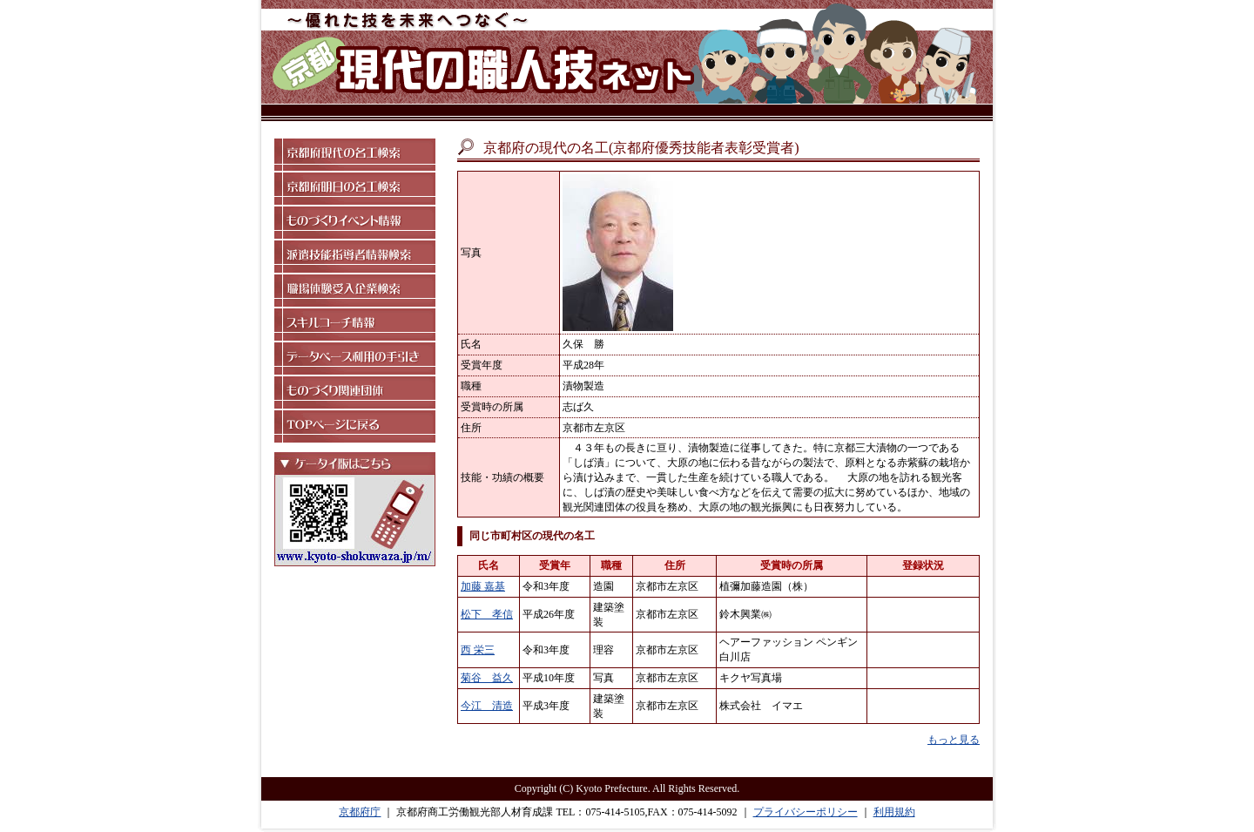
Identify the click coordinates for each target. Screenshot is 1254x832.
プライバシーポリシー (805, 812)
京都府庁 (360, 812)
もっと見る (953, 740)
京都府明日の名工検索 (354, 188)
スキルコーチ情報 (354, 324)
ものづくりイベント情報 (354, 222)
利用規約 (894, 812)
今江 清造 (487, 706)
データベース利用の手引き (354, 358)
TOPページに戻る (354, 426)
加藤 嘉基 (483, 586)
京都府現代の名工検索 (354, 155)
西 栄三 (478, 650)
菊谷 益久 (487, 678)
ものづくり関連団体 (354, 392)
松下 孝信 (487, 614)
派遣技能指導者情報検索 (354, 256)
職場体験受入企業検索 (354, 290)
